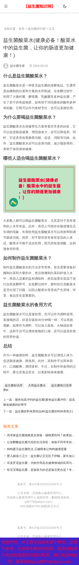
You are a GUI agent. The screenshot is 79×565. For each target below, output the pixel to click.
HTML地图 (40, 506)
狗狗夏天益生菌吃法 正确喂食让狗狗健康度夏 (37, 449)
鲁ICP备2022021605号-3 (45, 484)
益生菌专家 (17, 65)
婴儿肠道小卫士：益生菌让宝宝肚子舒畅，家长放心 (41, 456)
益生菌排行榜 (37, 28)
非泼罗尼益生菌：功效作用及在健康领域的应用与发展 (42, 463)
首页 (21, 28)
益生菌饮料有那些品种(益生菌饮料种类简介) (44, 411)
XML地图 (26, 506)
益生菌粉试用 (14, 385)
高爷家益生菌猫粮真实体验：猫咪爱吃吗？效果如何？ (42, 435)
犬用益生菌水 (37, 385)
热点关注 (53, 506)
